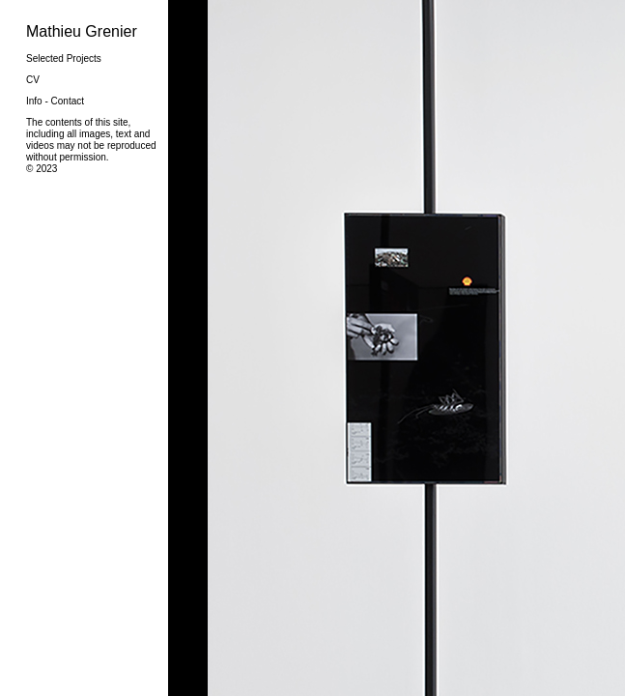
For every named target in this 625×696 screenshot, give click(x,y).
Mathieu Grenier (81, 31)
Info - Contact (55, 101)
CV (33, 79)
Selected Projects (63, 58)
